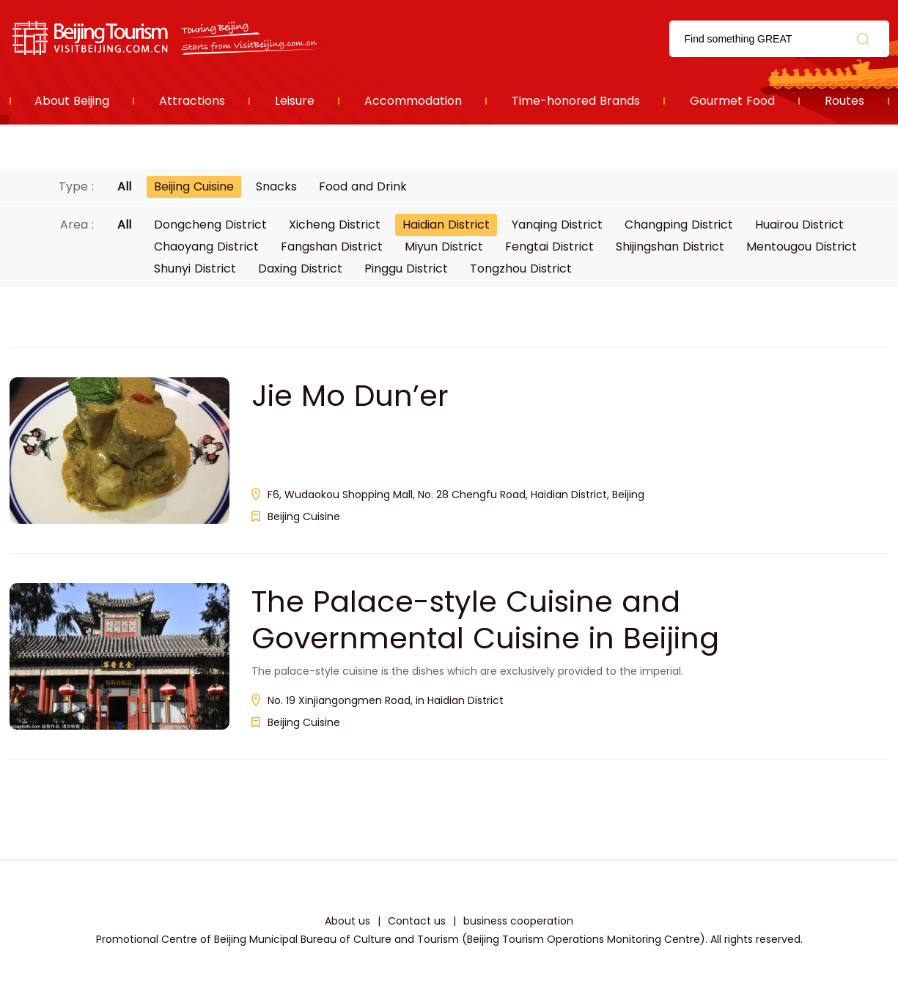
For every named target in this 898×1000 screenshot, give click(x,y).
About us (347, 921)
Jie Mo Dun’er (350, 395)
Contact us (417, 921)
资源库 (167, 38)
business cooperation (518, 921)
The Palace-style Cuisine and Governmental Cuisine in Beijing (485, 619)
